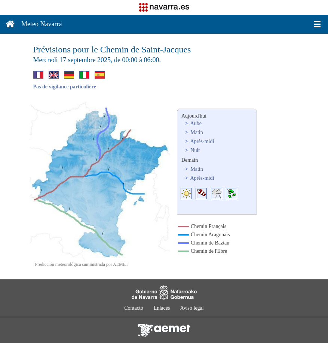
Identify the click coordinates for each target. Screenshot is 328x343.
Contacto (133, 308)
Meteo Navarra (41, 24)
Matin (196, 132)
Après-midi (201, 141)
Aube (195, 123)
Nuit (194, 150)
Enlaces (162, 308)
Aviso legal (192, 308)
